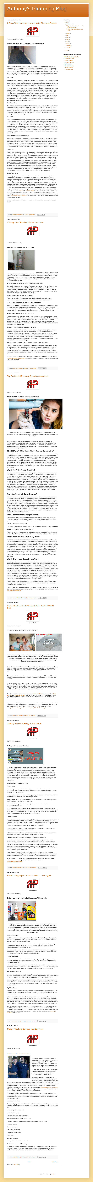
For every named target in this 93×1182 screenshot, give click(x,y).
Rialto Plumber (68, 64)
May (67, 39)
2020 (66, 22)
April (67, 41)
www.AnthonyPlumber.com (14, 590)
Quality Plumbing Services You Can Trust (25, 1029)
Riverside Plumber (69, 66)
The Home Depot (29, 190)
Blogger (53, 1174)
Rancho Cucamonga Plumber (72, 57)
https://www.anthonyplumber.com (49, 1087)
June (67, 37)
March (68, 43)
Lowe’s (20, 190)
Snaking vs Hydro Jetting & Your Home (24, 723)
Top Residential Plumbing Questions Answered (27, 376)
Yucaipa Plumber (69, 69)
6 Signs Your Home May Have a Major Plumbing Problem (32, 23)
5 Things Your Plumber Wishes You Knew (25, 222)
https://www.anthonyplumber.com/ (16, 358)
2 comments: (32, 214)
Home (29, 1162)
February (68, 45)
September (69, 24)
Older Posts (55, 1162)
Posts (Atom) (17, 1164)
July (67, 35)
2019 (66, 50)
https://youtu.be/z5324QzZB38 (19, 195)
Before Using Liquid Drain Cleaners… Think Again (29, 875)
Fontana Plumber (69, 60)
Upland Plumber (69, 67)
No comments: (33, 368)
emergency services (20, 695)
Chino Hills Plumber (69, 58)
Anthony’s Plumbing (39, 693)
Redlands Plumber (69, 62)
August (68, 33)
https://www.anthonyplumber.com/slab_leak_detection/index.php (27, 708)
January (68, 47)
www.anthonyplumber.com (14, 861)
